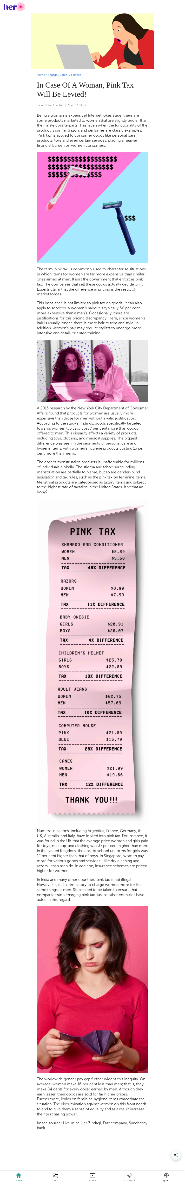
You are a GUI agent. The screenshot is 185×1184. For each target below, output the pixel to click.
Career (63, 74)
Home (41, 74)
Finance (76, 74)
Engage (53, 74)
